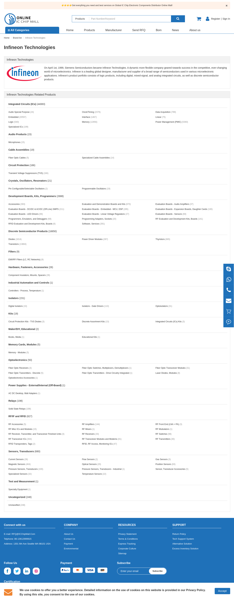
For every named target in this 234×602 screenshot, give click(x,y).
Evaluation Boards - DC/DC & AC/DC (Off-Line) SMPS (36, 209)
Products (89, 30)
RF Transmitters (165, 439)
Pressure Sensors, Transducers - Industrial (103, 469)
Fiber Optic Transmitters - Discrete (26, 373)
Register (215, 18)
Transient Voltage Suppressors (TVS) (29, 173)
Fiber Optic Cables (19, 158)
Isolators (17, 298)
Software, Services (93, 224)
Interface (89, 117)
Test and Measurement (23, 481)
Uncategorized (20, 497)
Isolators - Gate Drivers (95, 306)
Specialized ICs (18, 127)
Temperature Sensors (94, 474)
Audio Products (20, 134)
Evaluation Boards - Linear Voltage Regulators (105, 214)
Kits (13, 313)
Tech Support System (183, 539)
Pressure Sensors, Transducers (26, 469)
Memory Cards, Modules (24, 344)
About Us (68, 534)
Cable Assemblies (21, 149)
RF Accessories (17, 424)
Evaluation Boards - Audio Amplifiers (174, 204)
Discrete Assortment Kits (95, 321)
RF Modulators (164, 429)
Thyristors (163, 239)
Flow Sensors (90, 459)
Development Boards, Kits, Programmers (36, 196)
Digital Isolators (18, 306)
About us (194, 30)
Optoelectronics (20, 360)
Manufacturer (113, 30)
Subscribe (157, 571)
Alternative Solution (182, 543)
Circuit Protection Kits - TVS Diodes (27, 321)
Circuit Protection (22, 165)
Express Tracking (127, 543)
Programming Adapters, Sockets (99, 219)
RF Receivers (90, 434)
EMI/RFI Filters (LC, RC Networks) (26, 259)
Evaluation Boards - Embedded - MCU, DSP (105, 209)
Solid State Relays (20, 409)
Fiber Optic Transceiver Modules (173, 368)
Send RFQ (138, 30)
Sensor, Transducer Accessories (172, 469)
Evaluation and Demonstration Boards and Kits (106, 204)
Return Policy (179, 534)
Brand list (17, 38)
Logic (14, 122)
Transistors (18, 244)
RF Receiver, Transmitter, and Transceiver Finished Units (36, 434)
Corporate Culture (127, 548)
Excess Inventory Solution (185, 548)
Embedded (17, 117)
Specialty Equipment (20, 489)
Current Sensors (18, 459)
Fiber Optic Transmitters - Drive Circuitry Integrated (107, 373)
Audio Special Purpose (21, 112)
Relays (16, 400)
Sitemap (122, 553)
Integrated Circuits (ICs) (27, 104)
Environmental (71, 548)
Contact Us (69, 539)
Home (70, 30)
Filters (14, 251)
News (175, 30)
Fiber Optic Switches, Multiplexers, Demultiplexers (107, 368)
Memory (89, 122)
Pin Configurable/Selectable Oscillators (28, 188)
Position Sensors (166, 464)
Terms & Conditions (128, 539)
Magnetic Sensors (20, 464)
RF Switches (164, 434)
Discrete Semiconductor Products (33, 231)
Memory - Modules (19, 352)
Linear (161, 117)
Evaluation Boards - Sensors (171, 214)
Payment (68, 543)
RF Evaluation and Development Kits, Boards (179, 219)
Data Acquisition (166, 112)
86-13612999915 (22, 539)
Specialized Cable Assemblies (98, 158)
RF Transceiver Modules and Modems (101, 439)
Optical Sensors (91, 464)
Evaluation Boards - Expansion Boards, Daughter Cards (184, 209)
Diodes (15, 239)
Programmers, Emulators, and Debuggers (30, 219)
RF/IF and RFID (20, 416)
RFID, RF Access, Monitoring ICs (99, 444)
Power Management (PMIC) (172, 122)
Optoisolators (164, 306)
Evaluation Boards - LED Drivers (26, 214)
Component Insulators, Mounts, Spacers (29, 275)
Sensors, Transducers (24, 451)
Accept (222, 590)
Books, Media (16, 337)
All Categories (18, 30)
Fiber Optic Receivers (20, 368)
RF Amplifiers (91, 424)
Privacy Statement (127, 534)
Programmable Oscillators (96, 188)
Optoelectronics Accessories (23, 378)
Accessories (17, 204)
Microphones (17, 142)
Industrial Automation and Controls (31, 282)
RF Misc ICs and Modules (23, 429)
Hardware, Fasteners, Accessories (31, 267)
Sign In (226, 18)
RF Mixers (88, 429)
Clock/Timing (91, 112)
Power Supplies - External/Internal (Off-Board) (37, 385)
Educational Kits (91, 337)
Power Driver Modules (95, 239)
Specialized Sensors (20, 474)
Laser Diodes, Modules (168, 373)
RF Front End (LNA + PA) (169, 424)
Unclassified (17, 505)
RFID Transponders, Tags (22, 444)
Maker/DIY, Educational (24, 329)
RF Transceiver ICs (20, 439)
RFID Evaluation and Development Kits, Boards (32, 224)
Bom (159, 30)
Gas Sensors (163, 459)
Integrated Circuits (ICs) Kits (170, 321)
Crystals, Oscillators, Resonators (30, 180)
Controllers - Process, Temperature (26, 290)
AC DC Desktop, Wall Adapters (24, 393)
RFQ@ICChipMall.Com (23, 534)
